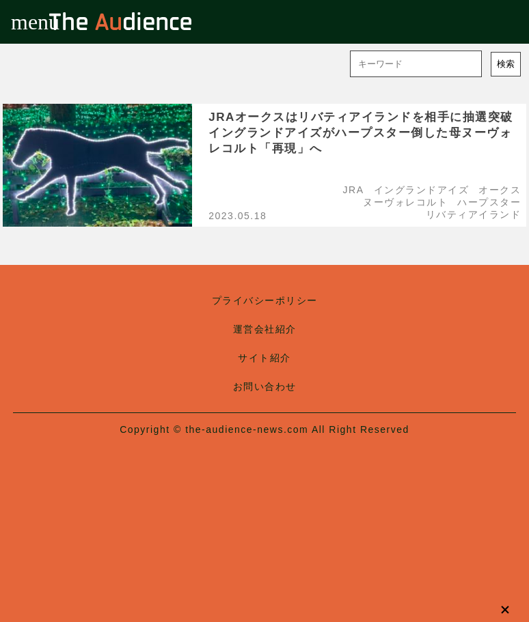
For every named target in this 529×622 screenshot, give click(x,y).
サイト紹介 (264, 357)
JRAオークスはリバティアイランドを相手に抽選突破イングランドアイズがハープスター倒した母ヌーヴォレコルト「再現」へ (360, 133)
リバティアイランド (473, 214)
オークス (499, 189)
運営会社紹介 (265, 329)
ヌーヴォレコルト (405, 202)
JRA (353, 189)
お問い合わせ (265, 386)
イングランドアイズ (422, 189)
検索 (506, 64)
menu (22, 22)
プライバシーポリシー (265, 300)
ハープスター (489, 202)
